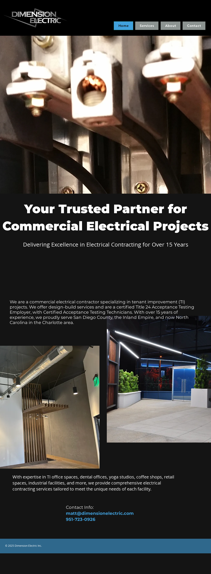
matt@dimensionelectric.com (100, 513)
